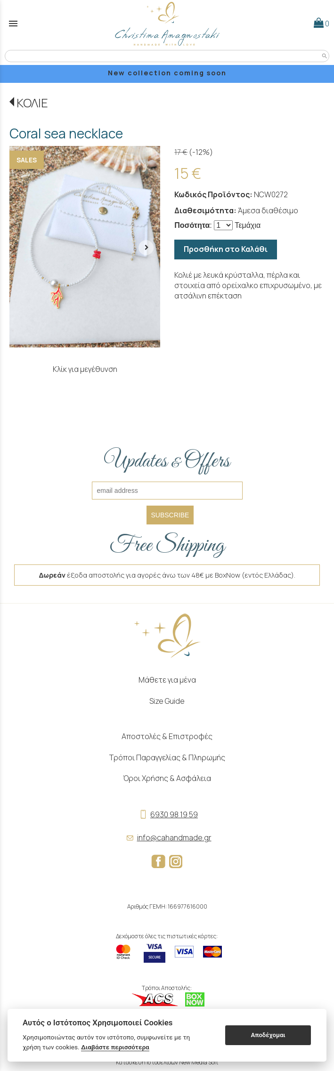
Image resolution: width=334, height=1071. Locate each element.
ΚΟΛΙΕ (32, 103)
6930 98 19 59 (167, 814)
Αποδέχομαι (268, 1035)
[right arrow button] (146, 247)
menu (13, 23)
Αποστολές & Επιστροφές (167, 736)
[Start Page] (167, 23)
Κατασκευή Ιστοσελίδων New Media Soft (167, 1062)
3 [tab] (89, 342)
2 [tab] (84, 342)
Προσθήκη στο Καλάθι (226, 249)
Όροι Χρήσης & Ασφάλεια (167, 778)
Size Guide (167, 701)
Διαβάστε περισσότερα (115, 1047)
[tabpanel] (85, 246)
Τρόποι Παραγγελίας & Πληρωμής (167, 757)
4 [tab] (95, 342)
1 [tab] (78, 342)
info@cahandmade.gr (167, 837)
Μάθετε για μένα (167, 680)
